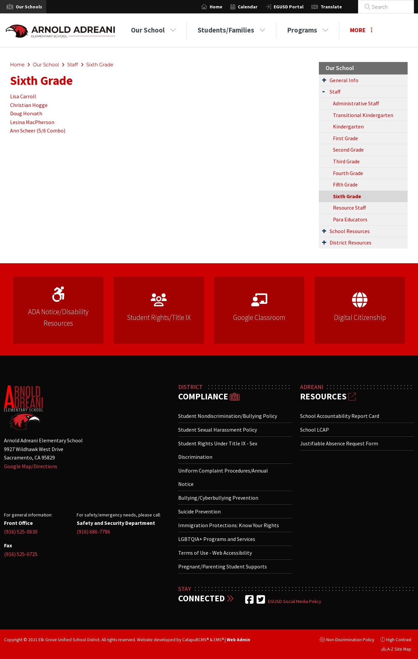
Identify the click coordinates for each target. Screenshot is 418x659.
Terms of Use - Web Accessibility (215, 552)
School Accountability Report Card (339, 416)
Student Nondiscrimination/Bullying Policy (227, 416)
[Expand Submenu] (324, 79)
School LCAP (314, 429)
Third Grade (346, 161)
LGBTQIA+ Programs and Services (216, 539)
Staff (72, 65)
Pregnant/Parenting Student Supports (222, 566)
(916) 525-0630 (21, 531)
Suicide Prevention (199, 511)
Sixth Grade (99, 65)
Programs (307, 30)
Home (224, 7)
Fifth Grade (345, 184)
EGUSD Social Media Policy (294, 601)
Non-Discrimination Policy (347, 640)
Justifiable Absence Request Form (339, 443)
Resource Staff (349, 207)
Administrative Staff (356, 103)
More (361, 30)
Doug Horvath (26, 113)
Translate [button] (339, 7)
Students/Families (231, 30)
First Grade (345, 138)
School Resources (350, 231)
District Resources (350, 242)
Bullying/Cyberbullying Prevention (218, 497)
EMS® (219, 640)
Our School (153, 30)
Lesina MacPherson (32, 122)
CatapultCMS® (195, 640)
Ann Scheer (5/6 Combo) (37, 130)
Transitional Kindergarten (363, 115)
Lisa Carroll (23, 96)
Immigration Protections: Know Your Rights (228, 525)
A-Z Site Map (396, 650)
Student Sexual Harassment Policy (217, 429)
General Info (344, 80)
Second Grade (348, 149)
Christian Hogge (29, 105)
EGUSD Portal (296, 7)
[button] (29, 7)
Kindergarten (348, 126)
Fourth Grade (348, 173)
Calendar (256, 7)
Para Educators (350, 219)
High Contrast (398, 640)
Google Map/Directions (30, 466)
